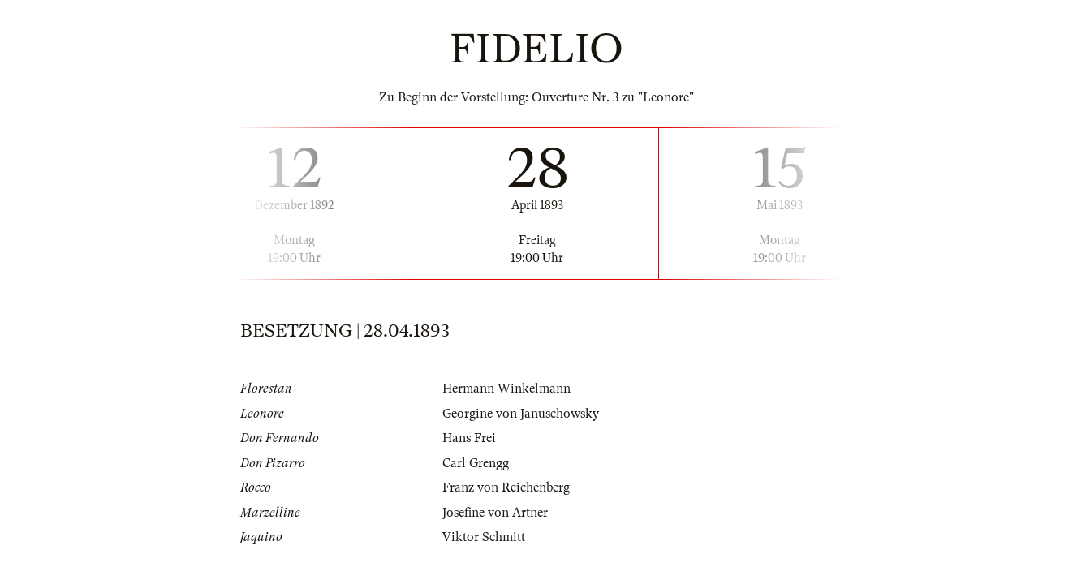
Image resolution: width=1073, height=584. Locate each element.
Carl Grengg (475, 463)
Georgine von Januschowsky (520, 413)
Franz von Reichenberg (506, 487)
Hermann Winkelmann (506, 388)
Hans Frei (469, 438)
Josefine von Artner (495, 512)
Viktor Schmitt (483, 537)
